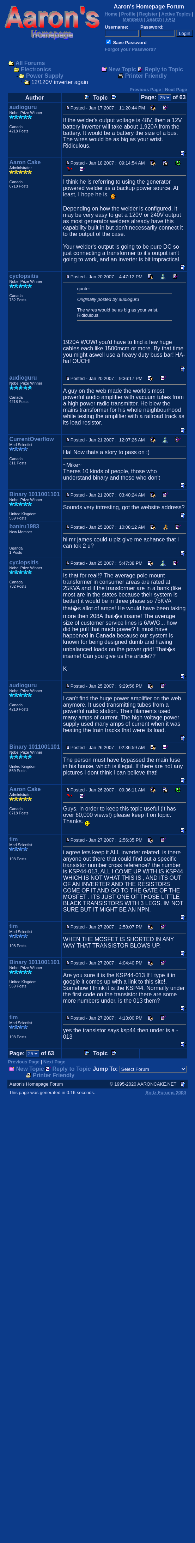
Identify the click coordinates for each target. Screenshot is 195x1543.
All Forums (30, 63)
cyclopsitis (23, 276)
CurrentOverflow (31, 439)
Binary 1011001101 (34, 494)
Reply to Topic (164, 69)
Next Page (176, 89)
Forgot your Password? (130, 49)
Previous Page (145, 89)
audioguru (23, 107)
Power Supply (44, 76)
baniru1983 (24, 526)
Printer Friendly (146, 76)
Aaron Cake (25, 162)
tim (13, 839)
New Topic (122, 69)
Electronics (36, 69)
